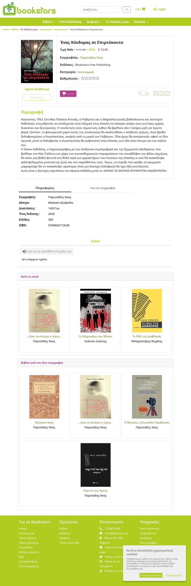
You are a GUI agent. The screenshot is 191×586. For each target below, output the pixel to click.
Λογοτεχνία (46, 29)
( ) (141, 9)
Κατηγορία (68, 72)
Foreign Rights (28, 561)
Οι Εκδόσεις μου (117, 22)
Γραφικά (92, 22)
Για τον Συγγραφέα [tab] (102, 188)
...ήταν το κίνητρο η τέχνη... (44, 336)
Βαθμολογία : (69, 78)
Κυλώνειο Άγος (44, 422)
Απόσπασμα (37, 97)
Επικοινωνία (26, 533)
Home (6, 29)
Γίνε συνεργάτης (29, 566)
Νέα (21, 557)
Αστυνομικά (61, 29)
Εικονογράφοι (148, 543)
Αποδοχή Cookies (151, 575)
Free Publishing (70, 22)
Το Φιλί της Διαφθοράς (147, 336)
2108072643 (110, 528)
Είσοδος (140, 22)
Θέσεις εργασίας (29, 552)
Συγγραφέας (69, 57)
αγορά (68, 94)
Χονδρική (145, 538)
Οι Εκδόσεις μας (29, 29)
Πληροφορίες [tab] (44, 188)
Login (158, 9)
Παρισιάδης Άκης (91, 57)
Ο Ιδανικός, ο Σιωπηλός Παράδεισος (147, 422)
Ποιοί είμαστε (27, 538)
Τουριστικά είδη (69, 543)
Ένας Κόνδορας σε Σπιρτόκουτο (86, 29)
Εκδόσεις (66, 65)
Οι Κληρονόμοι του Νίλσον (95, 336)
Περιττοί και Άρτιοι (95, 490)
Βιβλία (47, 22)
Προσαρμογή (173, 575)
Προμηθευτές (148, 533)
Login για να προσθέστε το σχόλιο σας (46, 251)
